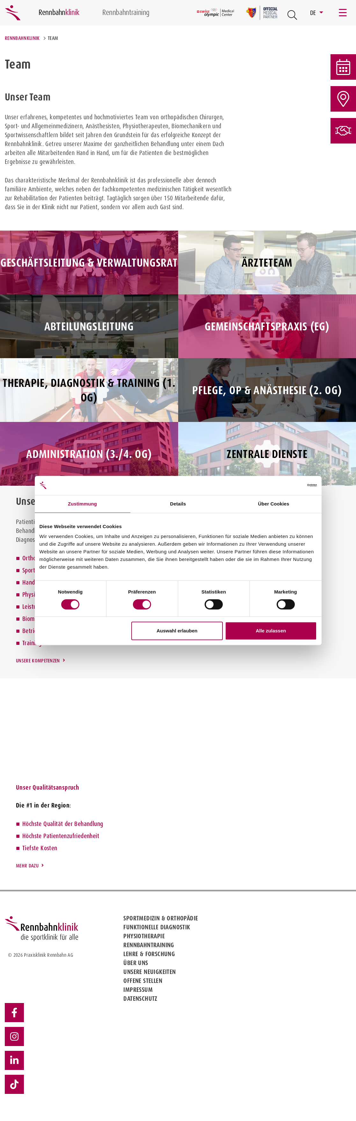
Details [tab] (178, 503)
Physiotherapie (144, 936)
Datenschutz (140, 998)
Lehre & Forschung (149, 954)
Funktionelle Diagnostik (156, 927)
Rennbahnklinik (22, 38)
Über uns (135, 963)
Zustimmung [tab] (82, 503)
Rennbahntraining (148, 945)
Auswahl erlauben (176, 630)
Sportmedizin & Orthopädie (160, 918)
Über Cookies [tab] (273, 503)
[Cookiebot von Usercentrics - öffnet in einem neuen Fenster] (289, 485)
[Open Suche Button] (292, 15)
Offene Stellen (142, 981)
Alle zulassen (271, 630)
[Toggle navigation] (343, 13)
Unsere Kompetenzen (38, 660)
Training (31, 643)
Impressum (138, 989)
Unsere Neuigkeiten (149, 972)
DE (314, 13)
